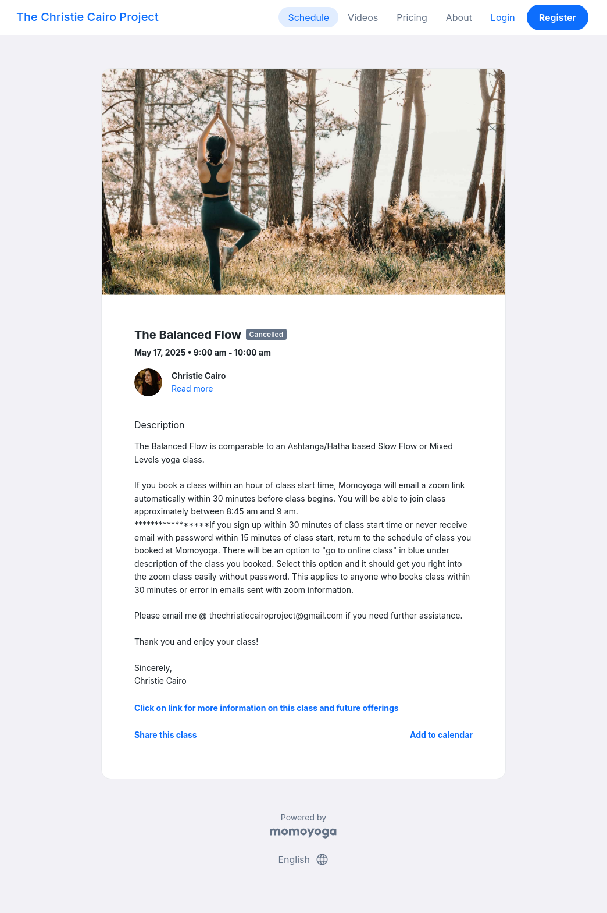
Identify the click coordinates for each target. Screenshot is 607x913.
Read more (192, 388)
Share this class (165, 735)
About (459, 17)
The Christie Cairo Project (87, 17)
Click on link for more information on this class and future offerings (266, 708)
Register (557, 17)
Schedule (308, 17)
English (303, 859)
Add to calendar (441, 735)
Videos (363, 17)
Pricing (412, 17)
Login (503, 17)
